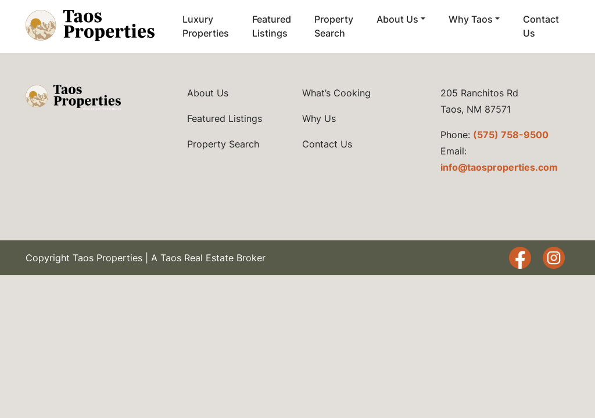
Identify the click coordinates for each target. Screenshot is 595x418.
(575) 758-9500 (511, 134)
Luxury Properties (205, 26)
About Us (397, 19)
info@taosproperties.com (499, 167)
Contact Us (541, 26)
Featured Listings (271, 26)
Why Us (319, 118)
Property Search (333, 26)
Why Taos (471, 19)
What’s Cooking (336, 93)
